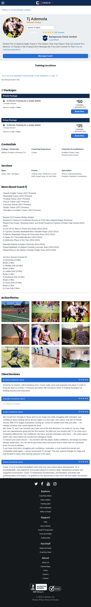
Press (45, 570)
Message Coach (45, 56)
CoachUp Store (45, 552)
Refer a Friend (45, 512)
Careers (46, 574)
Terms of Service (52, 600)
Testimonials (45, 538)
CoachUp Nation (45, 496)
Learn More (54, 40)
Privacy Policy (38, 600)
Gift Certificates (45, 508)
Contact (45, 578)
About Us (45, 562)
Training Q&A (46, 504)
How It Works (45, 526)
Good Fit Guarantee (45, 530)
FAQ (45, 522)
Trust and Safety (45, 534)
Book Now (79, 111)
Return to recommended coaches (16, 10)
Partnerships (45, 566)
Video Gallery (45, 500)
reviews (59, 32)
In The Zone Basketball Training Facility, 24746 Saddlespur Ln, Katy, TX (31, 76)
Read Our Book (45, 548)
